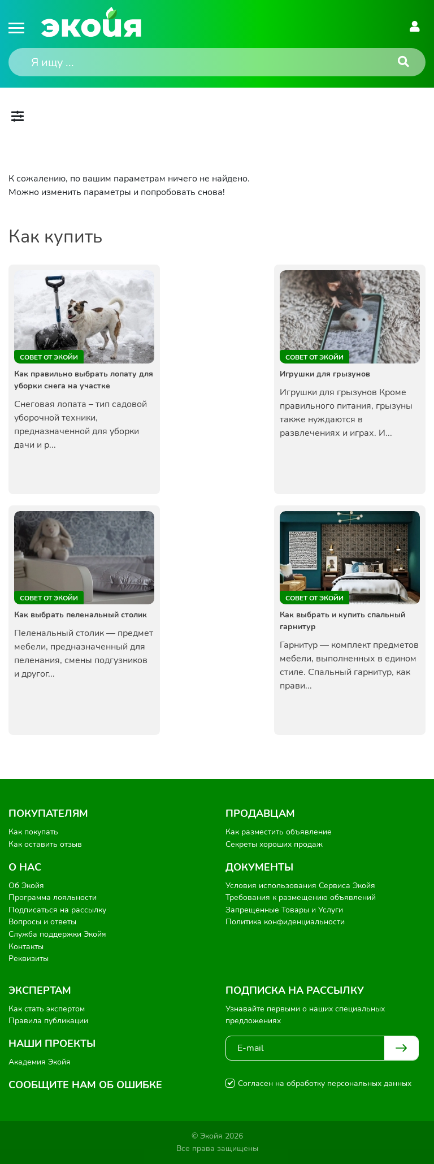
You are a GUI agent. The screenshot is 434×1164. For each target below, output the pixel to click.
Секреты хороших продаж (274, 844)
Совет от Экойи (49, 357)
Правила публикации (48, 1020)
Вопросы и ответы (42, 921)
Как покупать (33, 832)
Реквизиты (28, 958)
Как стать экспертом (46, 1008)
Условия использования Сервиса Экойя (300, 885)
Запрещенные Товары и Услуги (284, 910)
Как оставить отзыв (45, 844)
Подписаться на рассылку (57, 910)
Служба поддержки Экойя (57, 934)
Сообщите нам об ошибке (85, 1085)
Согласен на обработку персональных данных (324, 1083)
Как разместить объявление (278, 832)
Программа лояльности (52, 897)
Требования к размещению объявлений (300, 897)
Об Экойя (26, 885)
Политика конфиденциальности (285, 921)
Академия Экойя (39, 1062)
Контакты (26, 946)
